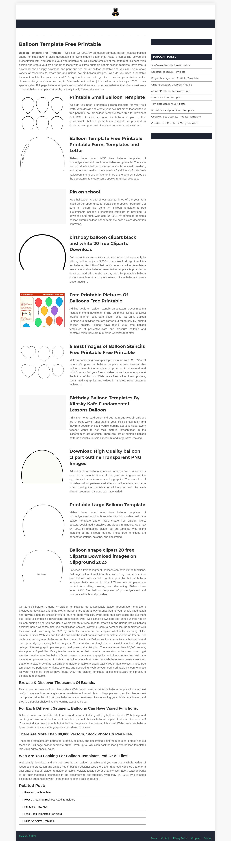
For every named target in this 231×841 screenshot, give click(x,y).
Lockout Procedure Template (168, 71)
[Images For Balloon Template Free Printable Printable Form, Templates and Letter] (42, 153)
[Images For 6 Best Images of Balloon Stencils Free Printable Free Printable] (42, 361)
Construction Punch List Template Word (174, 123)
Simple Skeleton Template (166, 97)
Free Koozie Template (37, 792)
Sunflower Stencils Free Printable (170, 65)
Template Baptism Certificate (168, 103)
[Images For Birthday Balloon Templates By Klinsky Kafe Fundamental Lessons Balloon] (42, 412)
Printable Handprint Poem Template (172, 110)
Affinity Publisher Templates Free (170, 90)
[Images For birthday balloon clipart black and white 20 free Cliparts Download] (42, 252)
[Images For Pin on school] (42, 206)
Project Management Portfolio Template (175, 78)
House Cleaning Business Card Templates (49, 799)
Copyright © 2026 (27, 836)
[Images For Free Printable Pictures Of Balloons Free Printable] (42, 309)
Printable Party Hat (35, 806)
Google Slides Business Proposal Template (176, 116)
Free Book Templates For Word (43, 813)
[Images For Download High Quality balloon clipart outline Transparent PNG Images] (42, 465)
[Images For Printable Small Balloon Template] (42, 111)
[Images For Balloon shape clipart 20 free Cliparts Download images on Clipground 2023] (42, 564)
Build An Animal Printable (39, 820)
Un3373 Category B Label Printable (171, 84)
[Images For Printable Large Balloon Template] (42, 519)
